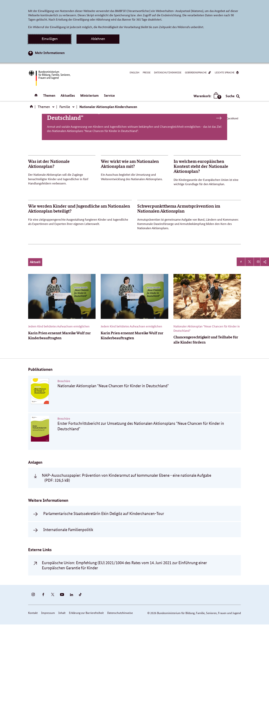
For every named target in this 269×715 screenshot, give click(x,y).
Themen (49, 95)
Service (109, 95)
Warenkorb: (207, 95)
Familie (64, 107)
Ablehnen (98, 39)
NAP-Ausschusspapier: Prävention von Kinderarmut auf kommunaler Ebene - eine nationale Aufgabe (126, 568)
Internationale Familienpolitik (68, 619)
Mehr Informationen (50, 53)
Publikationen (40, 459)
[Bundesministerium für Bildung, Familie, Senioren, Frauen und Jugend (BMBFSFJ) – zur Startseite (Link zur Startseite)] (49, 78)
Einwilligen (50, 39)
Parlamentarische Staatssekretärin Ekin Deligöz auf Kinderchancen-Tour (103, 603)
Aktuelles (68, 95)
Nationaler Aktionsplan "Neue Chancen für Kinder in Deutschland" (134, 204)
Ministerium (89, 95)
